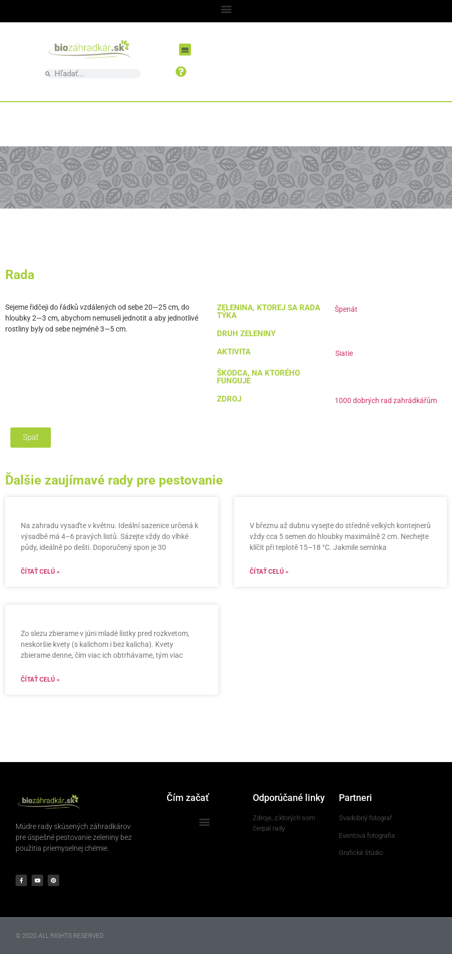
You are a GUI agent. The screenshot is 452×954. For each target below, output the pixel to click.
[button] (226, 8)
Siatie (344, 353)
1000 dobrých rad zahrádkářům (386, 400)
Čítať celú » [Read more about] (40, 571)
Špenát (346, 309)
